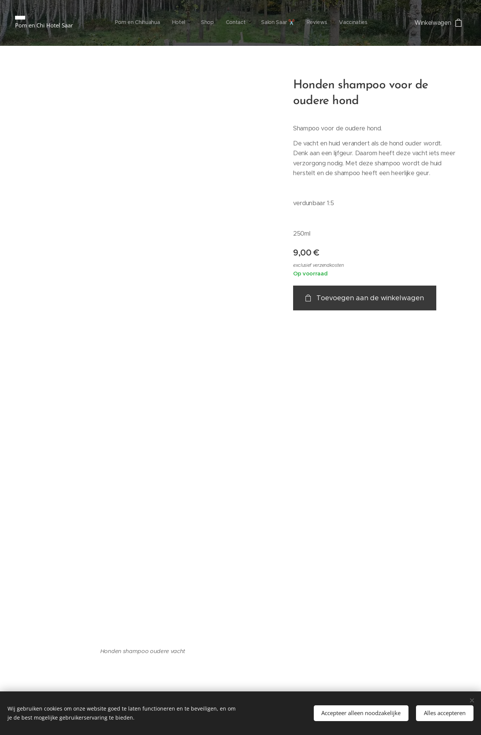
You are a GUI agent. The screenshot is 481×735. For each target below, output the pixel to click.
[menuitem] (290, 23)
